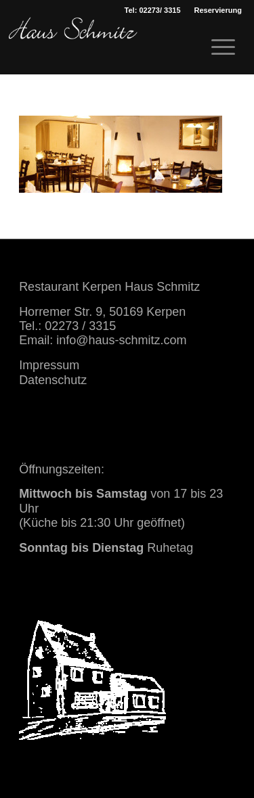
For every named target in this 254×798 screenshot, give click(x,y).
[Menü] (216, 47)
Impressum (49, 365)
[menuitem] (218, 10)
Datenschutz (53, 380)
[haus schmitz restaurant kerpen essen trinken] (73, 44)
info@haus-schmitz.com (121, 340)
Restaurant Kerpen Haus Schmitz (109, 287)
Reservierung (218, 10)
